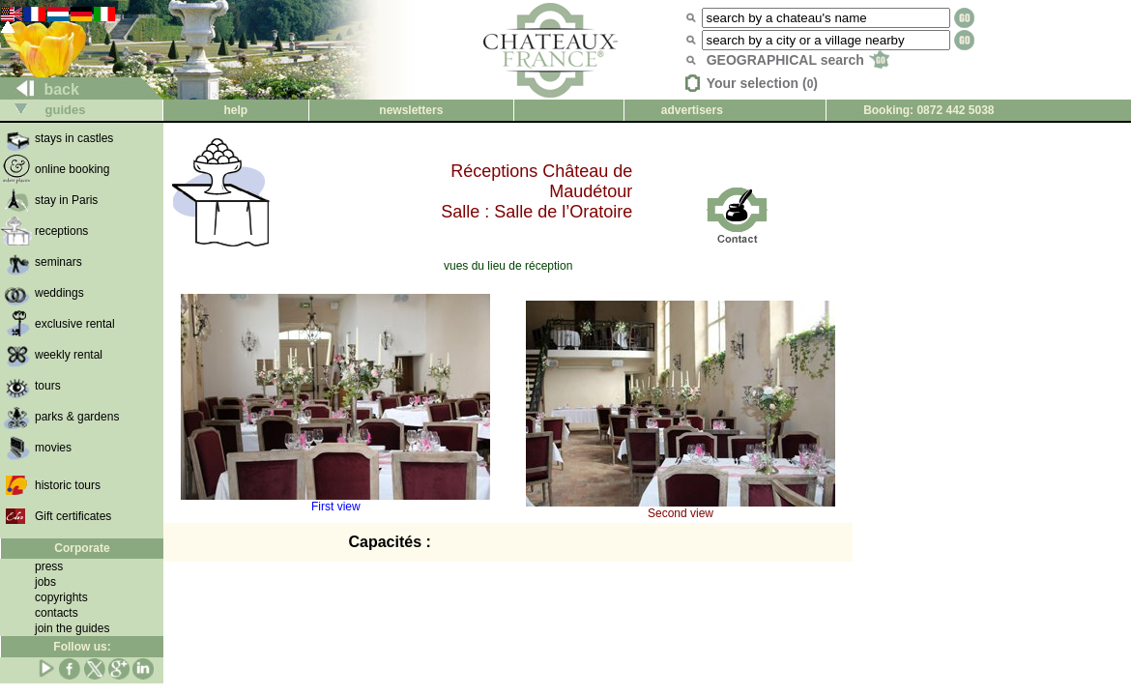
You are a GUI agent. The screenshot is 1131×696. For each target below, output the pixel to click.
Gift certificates (73, 516)
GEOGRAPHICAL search (798, 60)
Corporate (81, 548)
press (49, 566)
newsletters (411, 110)
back (40, 89)
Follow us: (81, 646)
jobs (45, 582)
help (236, 110)
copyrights (61, 597)
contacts (56, 613)
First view (335, 501)
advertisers (692, 110)
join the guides (72, 628)
